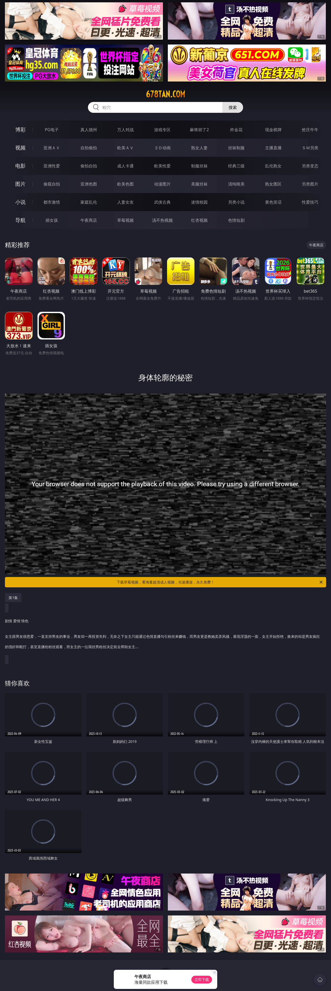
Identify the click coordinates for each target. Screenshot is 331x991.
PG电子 (51, 129)
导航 (20, 220)
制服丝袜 (199, 166)
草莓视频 (125, 220)
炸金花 (236, 129)
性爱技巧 (310, 202)
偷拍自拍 (88, 166)
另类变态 (310, 166)
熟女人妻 (199, 148)
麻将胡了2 (199, 129)
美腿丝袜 (199, 184)
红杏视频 (199, 220)
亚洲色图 (88, 184)
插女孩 (52, 220)
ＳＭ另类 (310, 148)
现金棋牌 (273, 129)
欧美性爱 (162, 166)
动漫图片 (162, 184)
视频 (20, 147)
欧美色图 (125, 184)
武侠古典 (162, 202)
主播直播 (273, 148)
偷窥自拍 (51, 184)
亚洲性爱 (51, 166)
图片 (20, 183)
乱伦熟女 (273, 166)
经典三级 (236, 166)
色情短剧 (236, 220)
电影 (20, 165)
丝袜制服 (236, 148)
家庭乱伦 (88, 202)
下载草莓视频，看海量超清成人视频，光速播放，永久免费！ (220, 582)
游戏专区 (162, 129)
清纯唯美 (236, 184)
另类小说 (236, 202)
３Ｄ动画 (162, 148)
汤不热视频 (162, 220)
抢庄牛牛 (310, 129)
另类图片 (310, 184)
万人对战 (125, 129)
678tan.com (165, 94)
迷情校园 (199, 202)
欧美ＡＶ (125, 148)
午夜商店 (88, 220)
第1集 (13, 597)
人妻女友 (125, 202)
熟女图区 (273, 184)
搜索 (233, 107)
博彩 (20, 129)
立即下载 (201, 979)
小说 (20, 201)
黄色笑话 (273, 202)
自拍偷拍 (88, 148)
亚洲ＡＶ (51, 148)
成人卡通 (125, 166)
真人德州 (88, 129)
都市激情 (51, 202)
